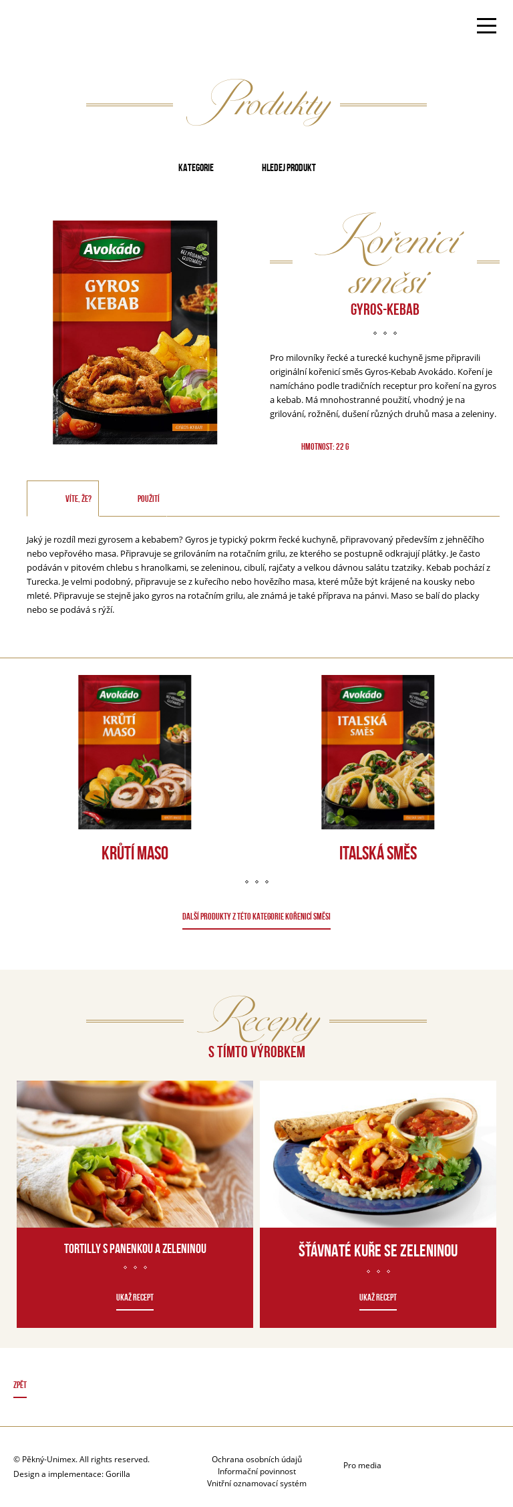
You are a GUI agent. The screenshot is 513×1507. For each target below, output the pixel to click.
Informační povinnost (257, 1471)
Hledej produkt (289, 167)
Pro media (362, 1465)
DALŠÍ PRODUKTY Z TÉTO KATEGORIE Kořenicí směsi (256, 916)
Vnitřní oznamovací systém (257, 1483)
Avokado (55, 27)
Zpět (20, 1384)
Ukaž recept (135, 1297)
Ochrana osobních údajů (257, 1459)
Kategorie (196, 167)
